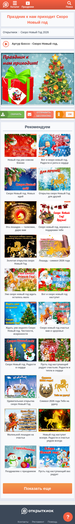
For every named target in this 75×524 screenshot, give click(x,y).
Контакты (23, 521)
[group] (37, 44)
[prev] (5, 79)
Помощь (52, 521)
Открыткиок (10, 32)
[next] (70, 79)
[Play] (6, 44)
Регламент (38, 521)
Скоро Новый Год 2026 (35, 32)
